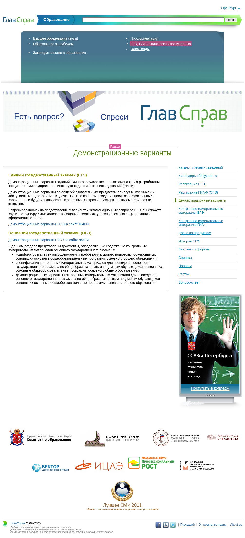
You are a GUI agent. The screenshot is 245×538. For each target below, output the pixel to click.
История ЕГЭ (189, 241)
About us (236, 524)
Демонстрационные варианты (202, 200)
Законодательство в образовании (59, 52)
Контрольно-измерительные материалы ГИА (201, 223)
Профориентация (144, 38)
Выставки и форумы (194, 249)
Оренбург (228, 8)
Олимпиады (140, 49)
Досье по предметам (195, 233)
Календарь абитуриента (198, 176)
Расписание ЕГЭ (192, 184)
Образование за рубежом (53, 44)
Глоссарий (187, 524)
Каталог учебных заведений (201, 167)
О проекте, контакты (212, 524)
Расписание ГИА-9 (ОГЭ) (198, 192)
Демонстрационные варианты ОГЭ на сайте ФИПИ (48, 240)
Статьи (184, 274)
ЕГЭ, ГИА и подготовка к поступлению (161, 44)
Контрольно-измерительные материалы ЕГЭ (201, 210)
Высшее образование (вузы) (55, 38)
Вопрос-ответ (189, 282)
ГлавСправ (17, 523)
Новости (185, 266)
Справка (185, 258)
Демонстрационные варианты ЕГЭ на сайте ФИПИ (48, 224)
